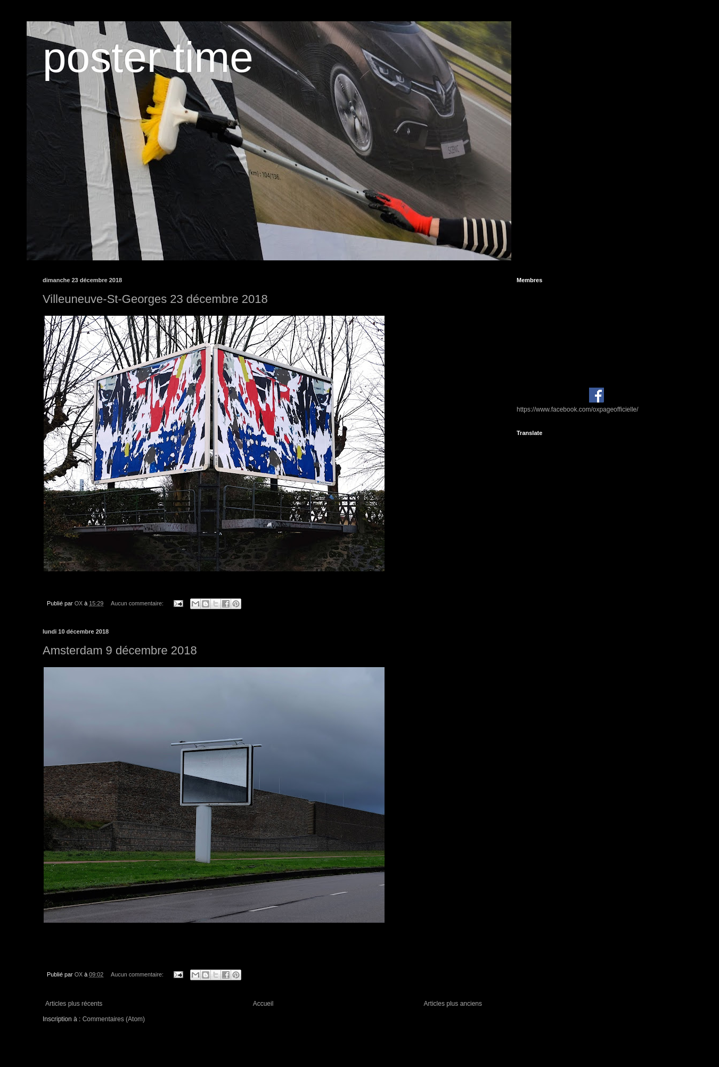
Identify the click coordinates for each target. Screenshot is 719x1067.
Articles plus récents (73, 1003)
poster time (148, 57)
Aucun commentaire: (138, 603)
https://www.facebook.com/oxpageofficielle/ (578, 409)
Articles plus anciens (453, 1003)
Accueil (263, 1003)
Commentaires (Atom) (114, 1019)
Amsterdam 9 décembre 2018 (120, 650)
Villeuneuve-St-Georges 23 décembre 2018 (155, 299)
